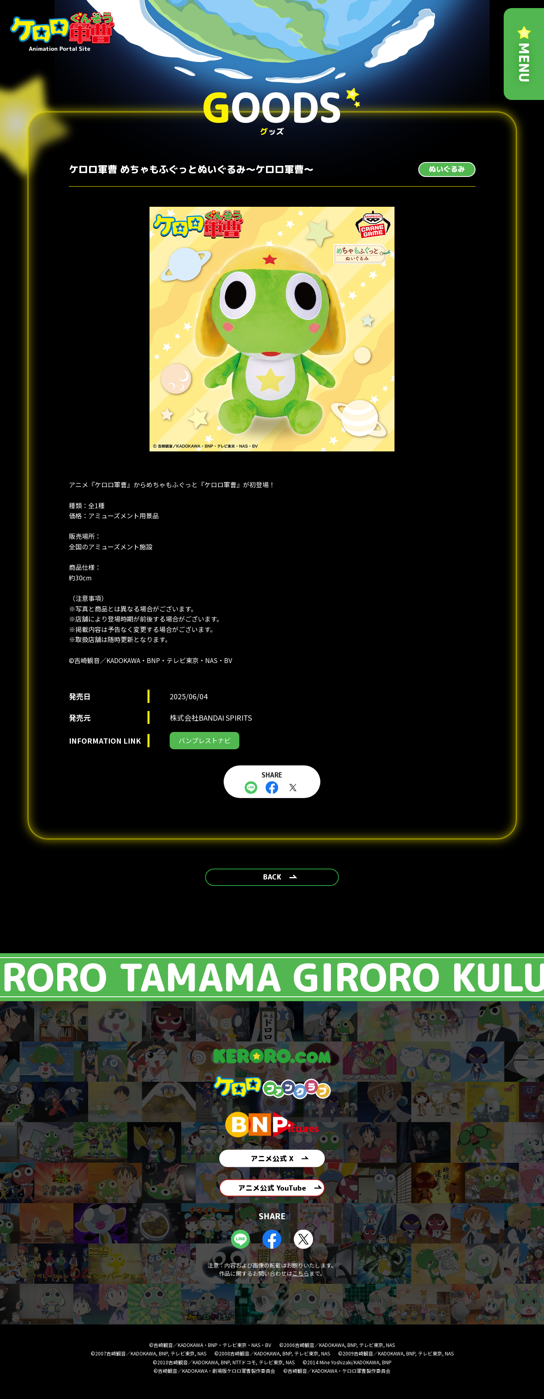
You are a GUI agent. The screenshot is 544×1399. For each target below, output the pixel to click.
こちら (300, 1287)
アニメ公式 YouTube (272, 1198)
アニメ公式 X (272, 1162)
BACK (272, 881)
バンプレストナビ (208, 741)
